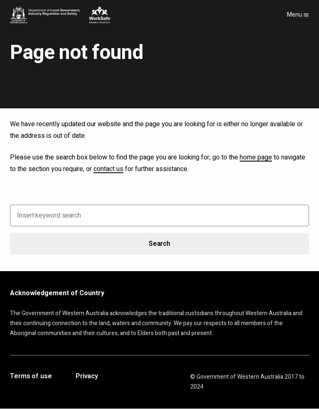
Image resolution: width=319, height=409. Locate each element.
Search (159, 244)
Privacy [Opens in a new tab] (87, 376)
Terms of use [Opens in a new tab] (31, 376)
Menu (298, 14)
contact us (108, 169)
